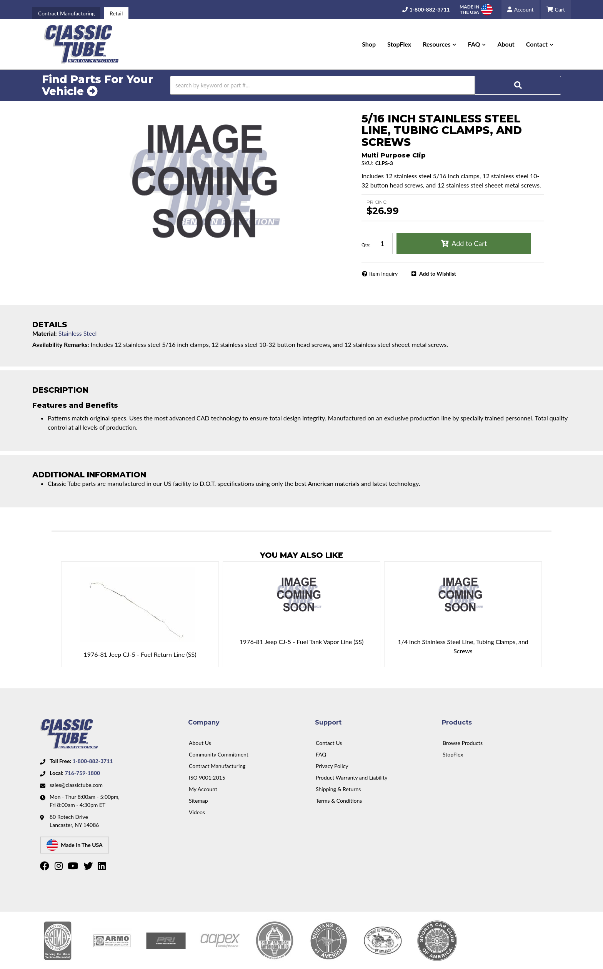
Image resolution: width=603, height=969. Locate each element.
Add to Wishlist (437, 273)
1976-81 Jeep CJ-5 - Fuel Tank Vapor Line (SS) (302, 641)
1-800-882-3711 (92, 761)
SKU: (367, 163)
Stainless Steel (77, 333)
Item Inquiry (383, 273)
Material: (44, 333)
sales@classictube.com (76, 785)
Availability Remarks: (60, 344)
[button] (439, 44)
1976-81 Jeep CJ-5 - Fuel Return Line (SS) (139, 654)
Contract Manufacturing (66, 13)
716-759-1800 (82, 773)
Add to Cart (469, 243)
